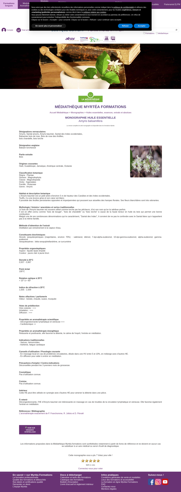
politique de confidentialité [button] (123, 7)
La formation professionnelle (25, 477)
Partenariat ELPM (172, 4)
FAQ (103, 484)
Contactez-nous (108, 487)
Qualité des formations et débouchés (29, 480)
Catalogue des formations (71, 480)
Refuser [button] (125, 26)
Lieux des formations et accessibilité (117, 480)
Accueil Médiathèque (59, 112)
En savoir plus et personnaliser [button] (49, 26)
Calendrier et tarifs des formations (75, 477)
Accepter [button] (141, 26)
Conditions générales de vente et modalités (120, 477)
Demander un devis (21, 484)
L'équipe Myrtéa (20, 487)
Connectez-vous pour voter (90, 468)
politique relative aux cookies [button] (94, 12)
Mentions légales (108, 489)
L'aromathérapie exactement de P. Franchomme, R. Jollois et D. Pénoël (51, 413)
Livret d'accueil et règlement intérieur (76, 484)
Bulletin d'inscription (69, 482)
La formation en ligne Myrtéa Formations (119, 482)
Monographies (77, 112)
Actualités (154, 4)
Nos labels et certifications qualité (28, 482)
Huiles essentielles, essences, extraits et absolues (108, 112)
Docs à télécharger (71, 475)
